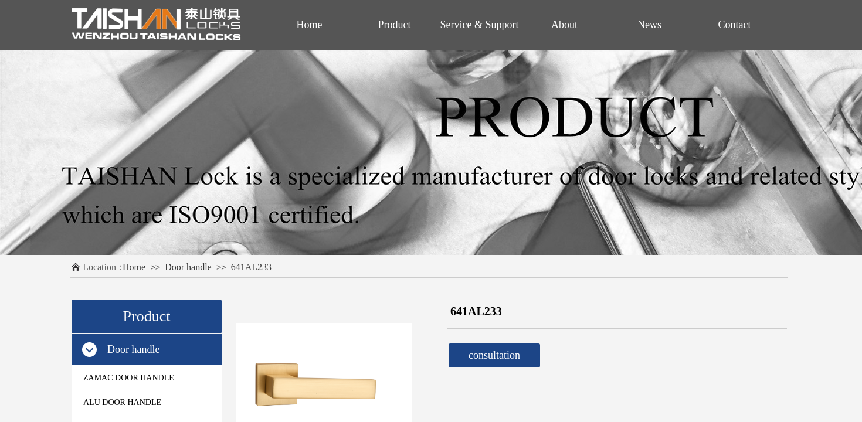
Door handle (188, 267)
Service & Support (479, 24)
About (564, 24)
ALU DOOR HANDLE (122, 402)
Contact (734, 24)
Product (394, 24)
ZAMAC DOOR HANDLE (128, 377)
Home (134, 267)
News (649, 24)
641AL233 (251, 267)
